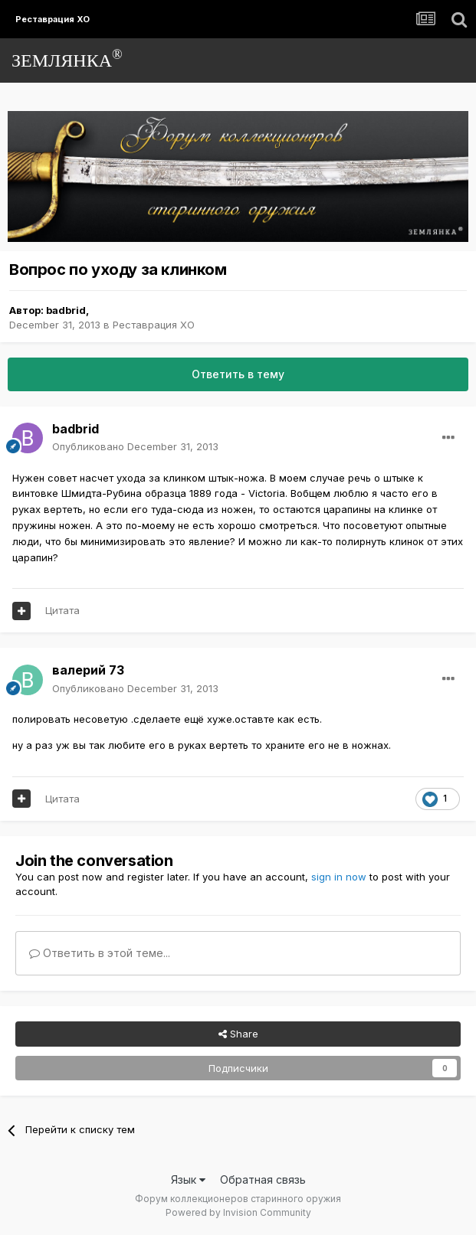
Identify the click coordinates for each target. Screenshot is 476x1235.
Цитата (62, 610)
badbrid (66, 310)
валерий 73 (88, 670)
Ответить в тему (238, 374)
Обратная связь (263, 1179)
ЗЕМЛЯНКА (67, 58)
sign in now (338, 877)
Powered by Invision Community (238, 1212)
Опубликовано (135, 446)
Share (238, 1033)
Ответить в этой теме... (99, 952)
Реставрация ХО (154, 325)
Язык (188, 1179)
